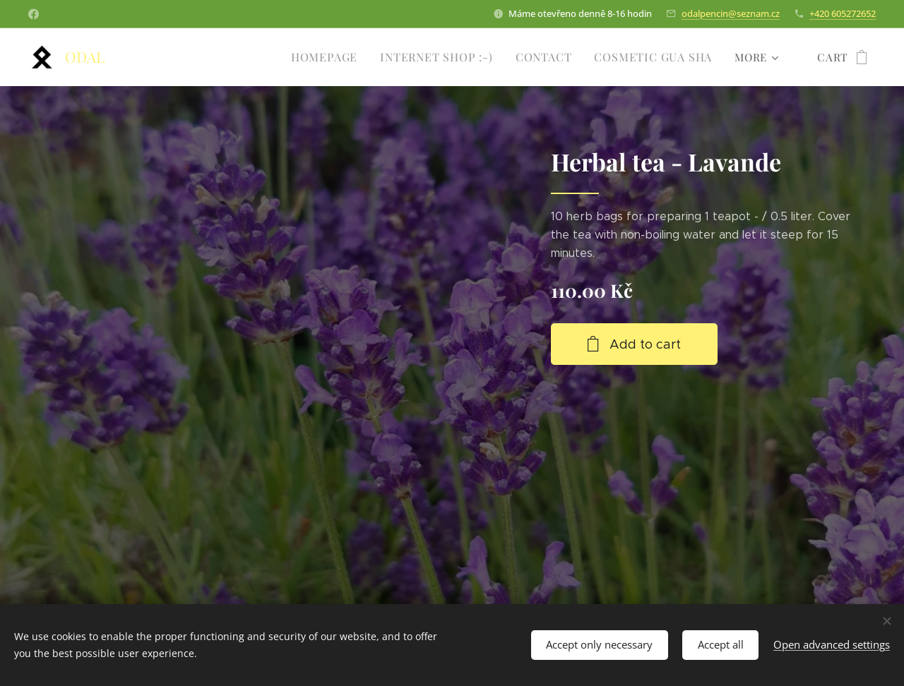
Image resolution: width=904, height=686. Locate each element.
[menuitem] (341, 57)
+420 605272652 (842, 13)
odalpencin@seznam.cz (731, 13)
